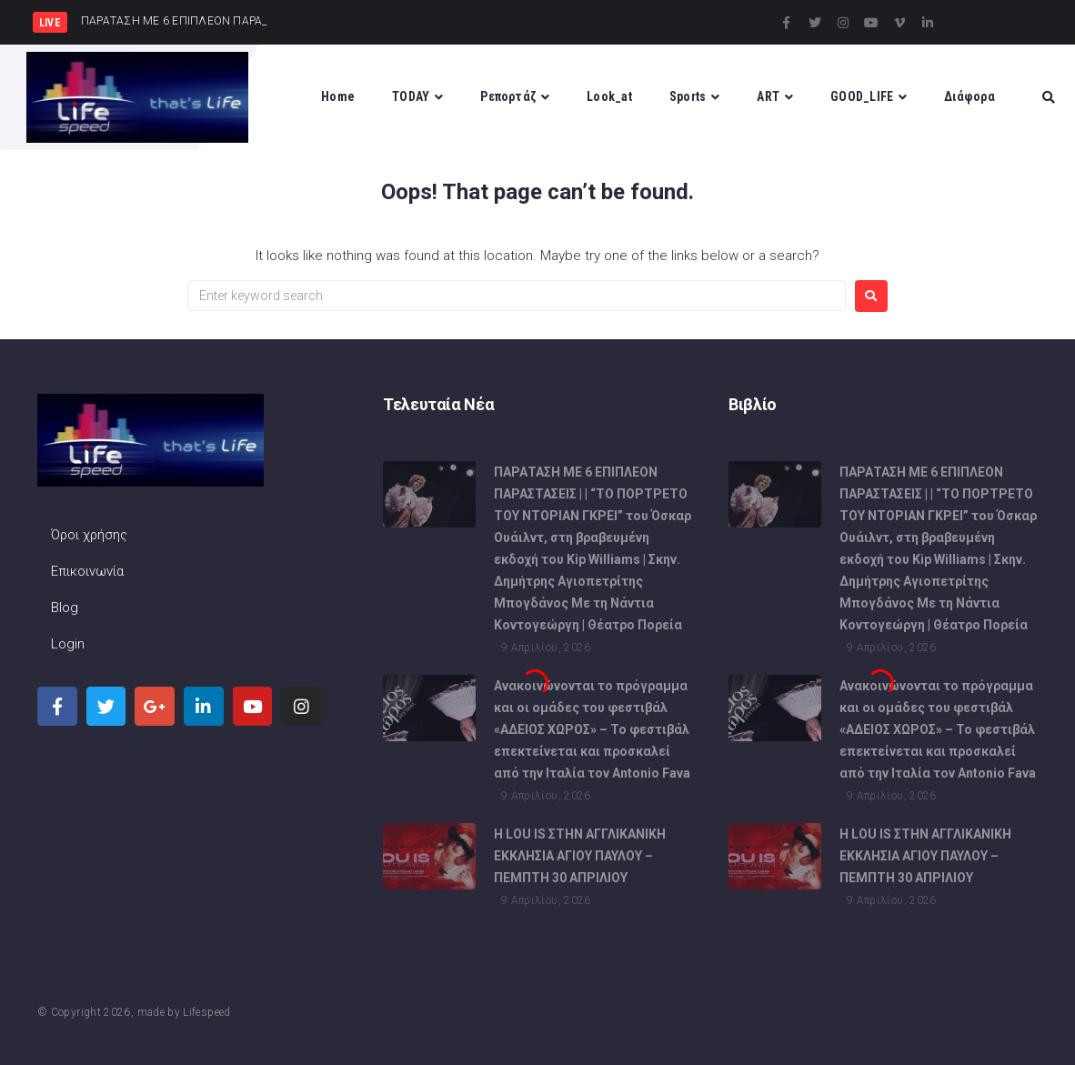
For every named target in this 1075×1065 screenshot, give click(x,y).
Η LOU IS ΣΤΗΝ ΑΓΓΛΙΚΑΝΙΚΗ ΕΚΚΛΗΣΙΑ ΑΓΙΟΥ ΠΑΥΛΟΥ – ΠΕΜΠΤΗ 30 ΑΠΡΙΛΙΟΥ (580, 862)
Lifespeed (206, 1012)
